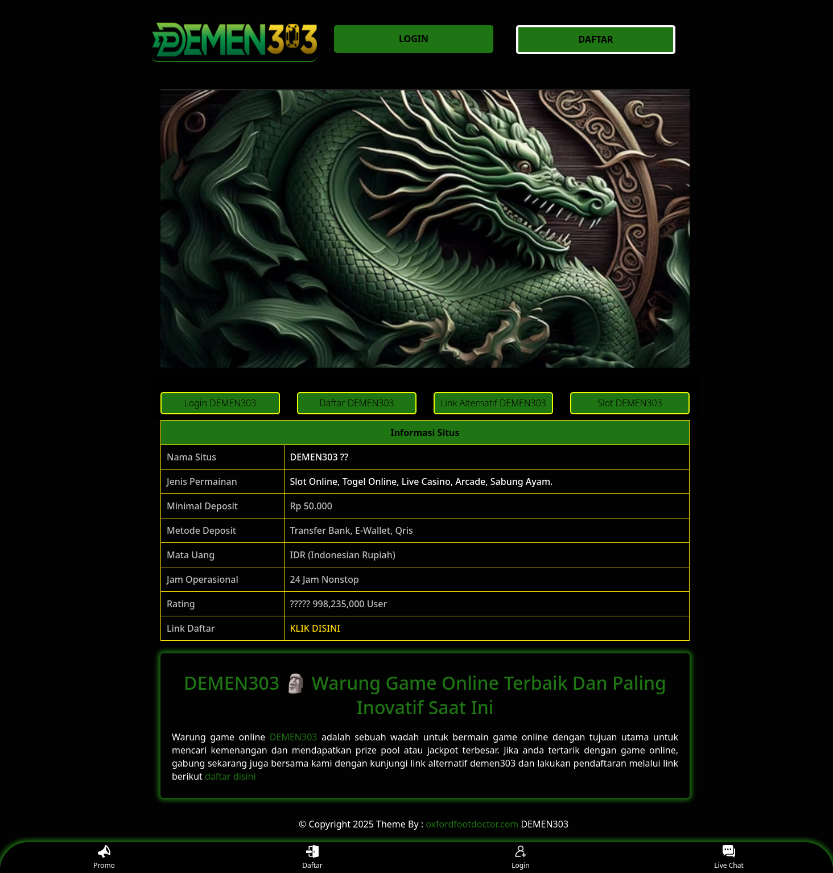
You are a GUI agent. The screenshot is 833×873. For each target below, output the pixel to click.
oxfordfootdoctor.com (472, 824)
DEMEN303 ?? (319, 457)
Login (520, 858)
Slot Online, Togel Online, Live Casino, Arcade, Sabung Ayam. (421, 481)
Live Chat (728, 858)
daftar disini (230, 776)
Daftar (312, 858)
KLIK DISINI (315, 628)
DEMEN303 (293, 737)
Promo (104, 858)
